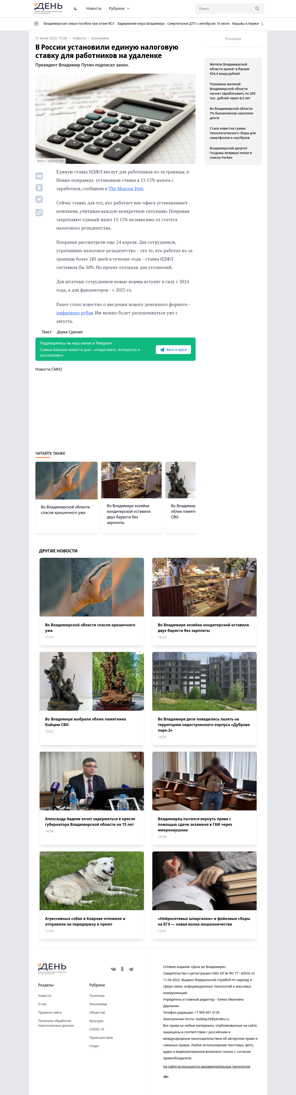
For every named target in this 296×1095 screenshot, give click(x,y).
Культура (96, 1021)
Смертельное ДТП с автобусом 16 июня (198, 23)
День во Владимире (49, 8)
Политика (97, 995)
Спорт (94, 1046)
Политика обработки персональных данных (56, 1023)
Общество (97, 1012)
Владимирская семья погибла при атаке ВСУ (79, 23)
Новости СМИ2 (48, 369)
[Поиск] (223, 8)
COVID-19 (96, 1029)
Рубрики (119, 8)
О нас (42, 1004)
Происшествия (101, 1037)
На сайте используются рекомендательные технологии (206, 1066)
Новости (94, 8)
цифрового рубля (74, 313)
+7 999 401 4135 (206, 1012)
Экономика (98, 1004)
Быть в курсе (173, 349)
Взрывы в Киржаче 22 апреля (255, 23)
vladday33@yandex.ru (212, 1019)
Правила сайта (49, 1012)
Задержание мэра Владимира (141, 23)
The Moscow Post (126, 188)
